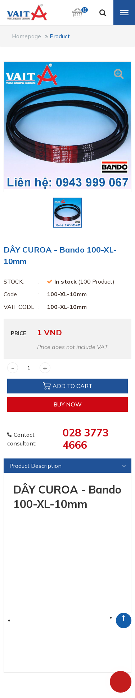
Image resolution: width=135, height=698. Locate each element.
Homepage (26, 36)
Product (60, 36)
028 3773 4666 (85, 438)
